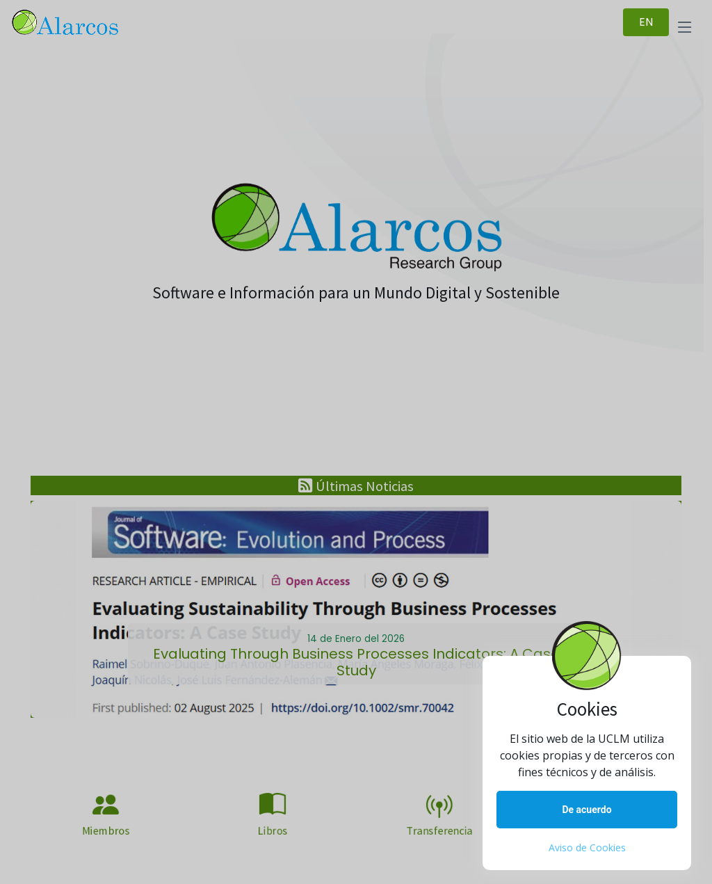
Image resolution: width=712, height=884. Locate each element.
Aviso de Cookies (587, 847)
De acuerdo (586, 809)
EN (646, 22)
